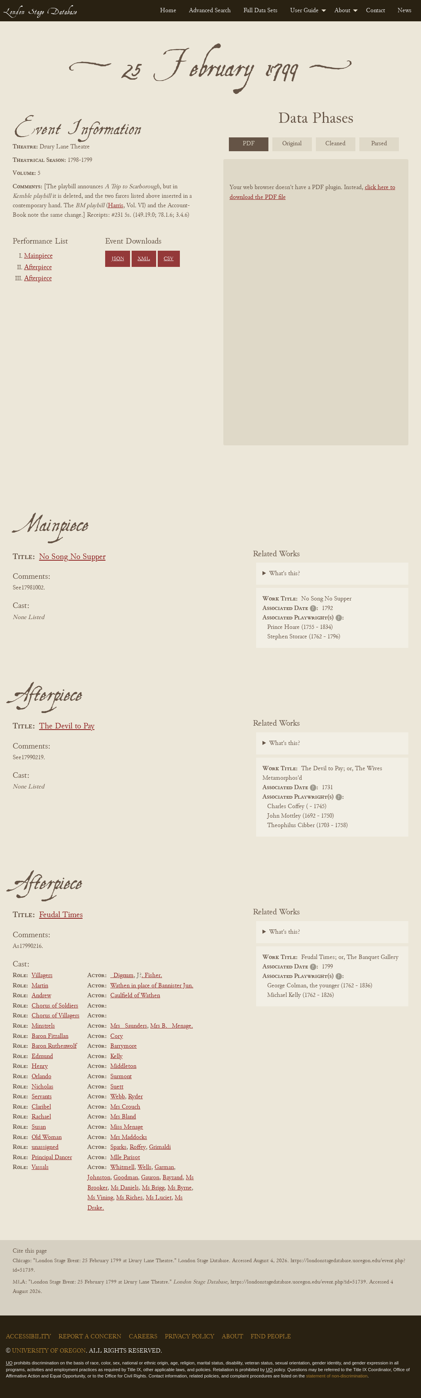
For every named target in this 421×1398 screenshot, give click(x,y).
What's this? (284, 573)
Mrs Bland (123, 1117)
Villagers (42, 975)
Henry (40, 1066)
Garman (164, 1167)
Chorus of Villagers (55, 1016)
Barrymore (123, 1046)
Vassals (40, 1167)
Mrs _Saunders (128, 1026)
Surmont (121, 1076)
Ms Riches (129, 1198)
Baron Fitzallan (50, 1036)
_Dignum (122, 975)
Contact (375, 11)
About (342, 11)
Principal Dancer (52, 1157)
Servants (42, 1097)
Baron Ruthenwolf (54, 1046)
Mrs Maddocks (128, 1137)
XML (144, 259)
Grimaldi (160, 1147)
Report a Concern (90, 1337)
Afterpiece (38, 267)
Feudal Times (61, 915)
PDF (249, 144)
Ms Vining (100, 1198)
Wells (144, 1167)
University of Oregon (49, 1351)
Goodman (125, 1178)
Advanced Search (210, 11)
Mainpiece (38, 256)
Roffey (138, 1147)
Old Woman (47, 1137)
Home (168, 11)
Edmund (42, 1056)
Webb (117, 1097)
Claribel (41, 1107)
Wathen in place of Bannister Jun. (151, 986)
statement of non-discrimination (336, 1376)
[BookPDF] (316, 302)
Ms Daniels (125, 1188)
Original (292, 144)
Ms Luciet (159, 1198)
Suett (116, 1087)
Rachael (41, 1117)
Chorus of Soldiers (55, 1006)
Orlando (41, 1076)
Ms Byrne (180, 1188)
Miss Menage (126, 1127)
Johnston (98, 1178)
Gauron (150, 1178)
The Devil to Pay (66, 726)
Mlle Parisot (125, 1157)
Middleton (123, 1066)
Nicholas (42, 1087)
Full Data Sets (261, 11)
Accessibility (28, 1337)
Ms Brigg (153, 1188)
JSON (117, 259)
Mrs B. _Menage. (171, 1026)
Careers (143, 1337)
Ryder (135, 1097)
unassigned (45, 1147)
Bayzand (172, 1178)
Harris (115, 206)
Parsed (379, 144)
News (405, 11)
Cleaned (335, 144)
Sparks (118, 1147)
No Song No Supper (72, 557)
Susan (39, 1127)
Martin (40, 986)
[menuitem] (168, 10)
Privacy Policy (189, 1337)
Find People (271, 1337)
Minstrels (43, 1026)
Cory (116, 1036)
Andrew (41, 996)
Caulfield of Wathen (135, 996)
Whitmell (122, 1167)
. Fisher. (152, 975)
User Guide (304, 11)
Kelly (116, 1056)
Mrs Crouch (125, 1107)
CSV (169, 259)
